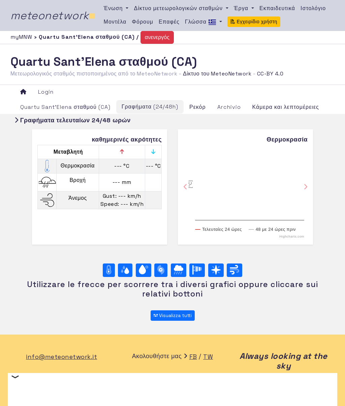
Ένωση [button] (114, 8)
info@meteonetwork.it (61, 357)
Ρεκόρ (197, 107)
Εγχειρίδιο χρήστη (253, 22)
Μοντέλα (115, 21)
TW (208, 357)
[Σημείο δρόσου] (143, 270)
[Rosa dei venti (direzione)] (216, 270)
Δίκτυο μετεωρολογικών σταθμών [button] (179, 8)
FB (193, 357)
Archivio (229, 107)
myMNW (22, 36)
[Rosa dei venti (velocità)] (197, 270)
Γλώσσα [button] (201, 22)
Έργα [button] (242, 8)
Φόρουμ (142, 21)
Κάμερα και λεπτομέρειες (285, 107)
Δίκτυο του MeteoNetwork (217, 73)
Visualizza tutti (173, 315)
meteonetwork (53, 15)
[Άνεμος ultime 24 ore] (234, 270)
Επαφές (169, 21)
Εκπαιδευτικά (277, 8)
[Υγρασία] (125, 270)
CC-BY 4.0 (270, 73)
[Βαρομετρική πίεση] (160, 270)
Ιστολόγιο (313, 8)
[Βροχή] (178, 270)
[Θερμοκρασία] (109, 270)
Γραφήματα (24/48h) (150, 106)
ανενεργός (157, 37)
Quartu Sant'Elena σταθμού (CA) (65, 107)
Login (46, 91)
